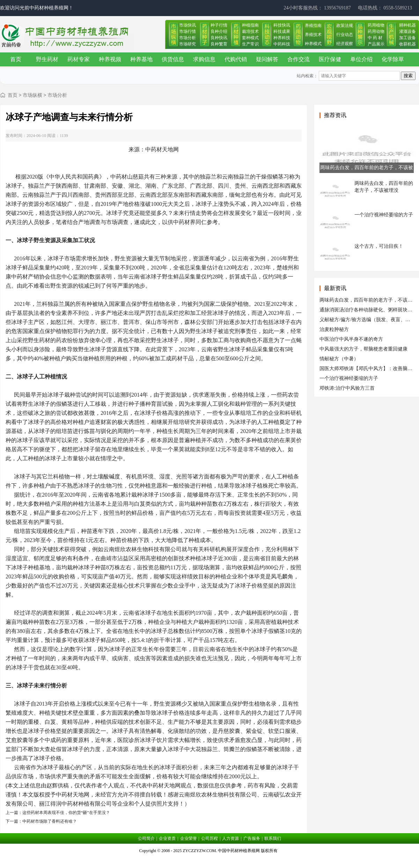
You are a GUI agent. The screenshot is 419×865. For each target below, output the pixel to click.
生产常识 (250, 44)
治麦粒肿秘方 (334, 329)
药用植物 (376, 25)
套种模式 (250, 37)
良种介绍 (219, 31)
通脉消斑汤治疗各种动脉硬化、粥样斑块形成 (368, 309)
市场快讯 (187, 25)
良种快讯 (219, 37)
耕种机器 (407, 25)
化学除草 (393, 59)
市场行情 (187, 31)
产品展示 (376, 44)
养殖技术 (313, 34)
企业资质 (167, 838)
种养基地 (141, 59)
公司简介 (146, 838)
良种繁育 (219, 44)
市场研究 (187, 44)
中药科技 (281, 44)
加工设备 (407, 37)
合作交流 (298, 59)
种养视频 (110, 59)
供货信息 (173, 59)
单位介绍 (361, 59)
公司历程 (209, 838)
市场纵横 (32, 95)
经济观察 (344, 43)
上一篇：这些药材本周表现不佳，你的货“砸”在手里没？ (58, 812)
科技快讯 (281, 25)
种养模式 (313, 43)
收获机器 (407, 44)
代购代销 (236, 59)
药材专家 (78, 59)
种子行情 (219, 25)
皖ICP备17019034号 (210, 859)
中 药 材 (375, 37)
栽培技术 (250, 31)
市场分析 (187, 37)
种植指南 (250, 25)
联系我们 (272, 838)
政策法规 (344, 25)
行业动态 (344, 34)
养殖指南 (313, 25)
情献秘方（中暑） (339, 358)
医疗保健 (330, 59)
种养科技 (281, 37)
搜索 (408, 75)
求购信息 (204, 59)
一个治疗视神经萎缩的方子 (348, 378)
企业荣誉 (188, 838)
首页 (15, 59)
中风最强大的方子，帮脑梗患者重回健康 (363, 349)
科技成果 (281, 31)
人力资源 (230, 838)
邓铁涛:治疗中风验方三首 (347, 388)
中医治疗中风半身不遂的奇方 (351, 339)
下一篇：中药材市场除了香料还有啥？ (41, 821)
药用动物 (376, 31)
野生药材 (47, 59)
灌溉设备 (407, 31)
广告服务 (251, 838)
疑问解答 (267, 59)
